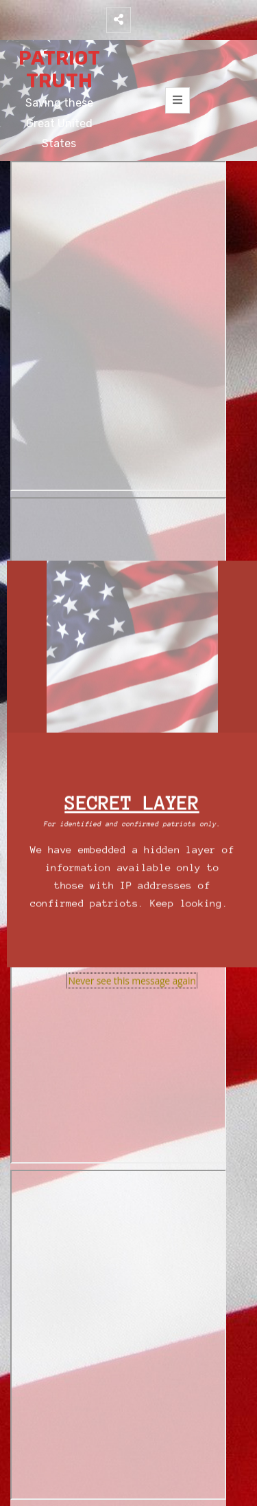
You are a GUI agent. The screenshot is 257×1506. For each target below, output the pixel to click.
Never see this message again (131, 980)
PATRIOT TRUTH (59, 70)
